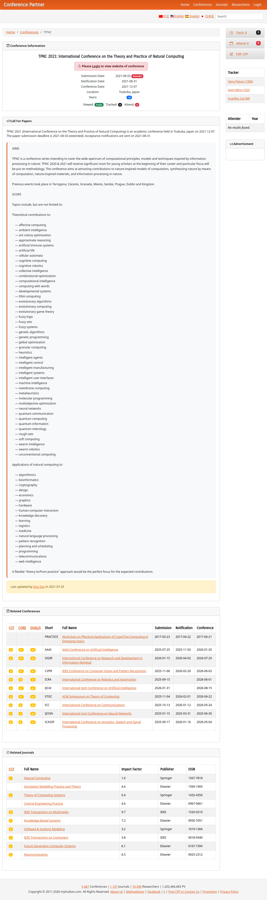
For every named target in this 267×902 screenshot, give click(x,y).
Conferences (202, 5)
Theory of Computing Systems (44, 795)
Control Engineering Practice (43, 803)
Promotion (209, 892)
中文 (166, 16)
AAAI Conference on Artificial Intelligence (90, 650)
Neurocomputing (36, 854)
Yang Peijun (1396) (240, 81)
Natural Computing (37, 778)
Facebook (154, 892)
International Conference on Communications (93, 705)
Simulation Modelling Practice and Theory (52, 786)
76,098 (137, 887)
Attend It (245, 43)
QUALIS (35, 628)
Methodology (135, 892)
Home (185, 5)
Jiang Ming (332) (239, 90)
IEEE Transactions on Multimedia (46, 812)
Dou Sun (39, 587)
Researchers (241, 5)
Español (194, 16)
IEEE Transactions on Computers (46, 837)
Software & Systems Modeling (44, 829)
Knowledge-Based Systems (42, 820)
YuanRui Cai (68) (239, 98)
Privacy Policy (229, 892)
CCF (11, 628)
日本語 (209, 16)
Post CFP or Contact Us (183, 892)
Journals (222, 5)
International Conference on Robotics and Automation (99, 679)
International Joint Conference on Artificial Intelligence (99, 688)
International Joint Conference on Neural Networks (97, 713)
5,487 (85, 887)
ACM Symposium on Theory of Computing (91, 696)
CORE (22, 628)
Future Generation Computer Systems (50, 846)
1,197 (114, 887)
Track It (245, 32)
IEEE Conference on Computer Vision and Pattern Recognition (104, 671)
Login (257, 5)
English (179, 16)
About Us (116, 892)
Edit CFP (239, 54)
